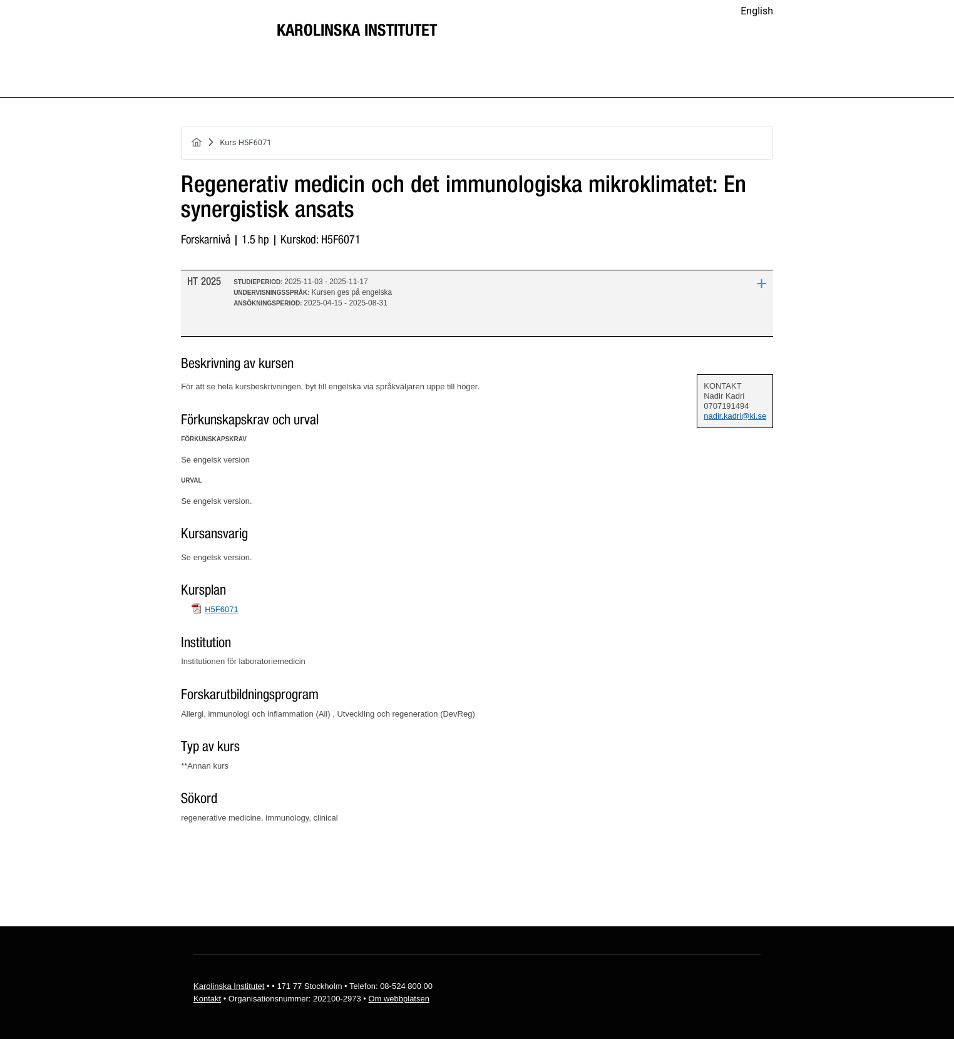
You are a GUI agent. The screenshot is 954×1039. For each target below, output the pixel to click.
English (757, 11)
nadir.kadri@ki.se (735, 416)
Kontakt (207, 998)
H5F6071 (221, 609)
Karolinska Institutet (357, 30)
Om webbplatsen (398, 998)
